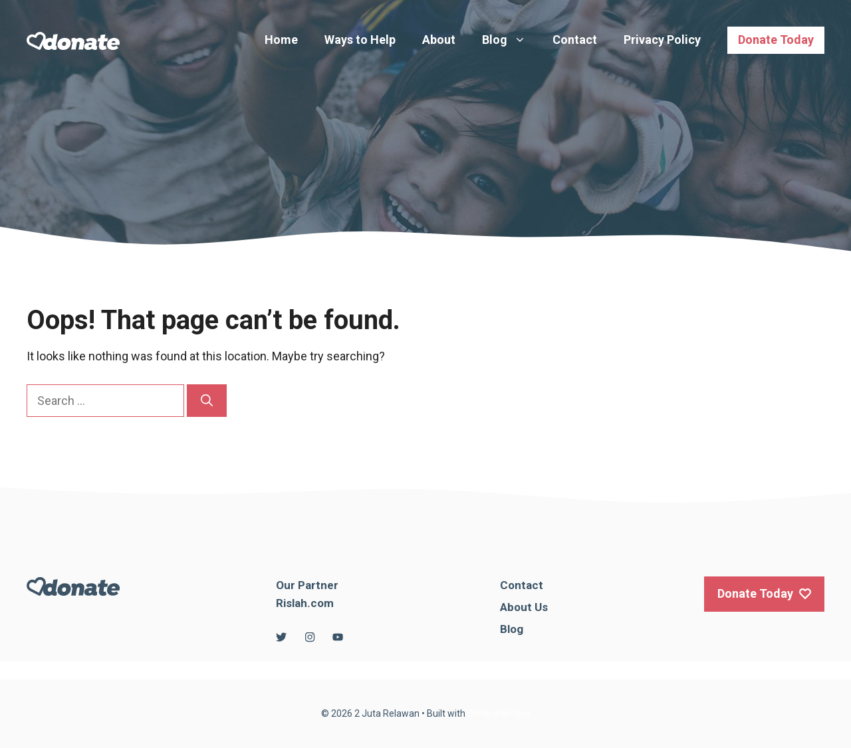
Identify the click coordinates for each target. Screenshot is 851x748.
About (438, 40)
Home (281, 40)
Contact (574, 40)
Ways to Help (360, 40)
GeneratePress (499, 713)
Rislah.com (305, 603)
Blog (510, 40)
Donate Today (776, 40)
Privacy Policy (662, 40)
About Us (524, 607)
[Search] (207, 400)
